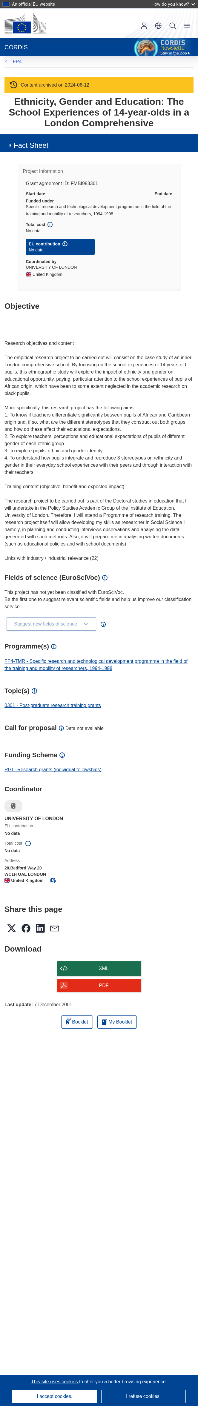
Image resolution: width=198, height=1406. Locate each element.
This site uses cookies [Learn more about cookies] (55, 1381)
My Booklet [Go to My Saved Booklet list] (117, 1022)
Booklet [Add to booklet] (77, 1021)
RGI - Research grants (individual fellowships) (53, 769)
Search (172, 25)
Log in (144, 25)
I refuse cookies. (143, 1396)
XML (104, 968)
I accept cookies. (54, 1396)
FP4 (17, 61)
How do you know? (173, 4)
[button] (158, 25)
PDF (104, 985)
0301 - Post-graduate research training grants (52, 705)
